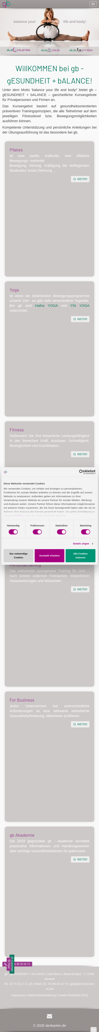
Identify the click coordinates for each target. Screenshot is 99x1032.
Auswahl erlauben (49, 555)
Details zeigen (81, 543)
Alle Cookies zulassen (80, 555)
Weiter (80, 179)
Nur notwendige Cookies (19, 555)
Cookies (18, 515)
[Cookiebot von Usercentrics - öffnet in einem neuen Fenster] (81, 472)
